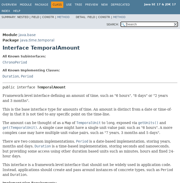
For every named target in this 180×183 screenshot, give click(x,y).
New (104, 4)
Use (69, 4)
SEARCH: (113, 24)
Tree (78, 4)
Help (16, 11)
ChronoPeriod (15, 62)
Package (41, 4)
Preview (91, 4)
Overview (9, 4)
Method (63, 17)
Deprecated (120, 4)
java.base (27, 35)
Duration (11, 76)
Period (27, 76)
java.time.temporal (37, 40)
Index (6, 11)
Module (26, 4)
